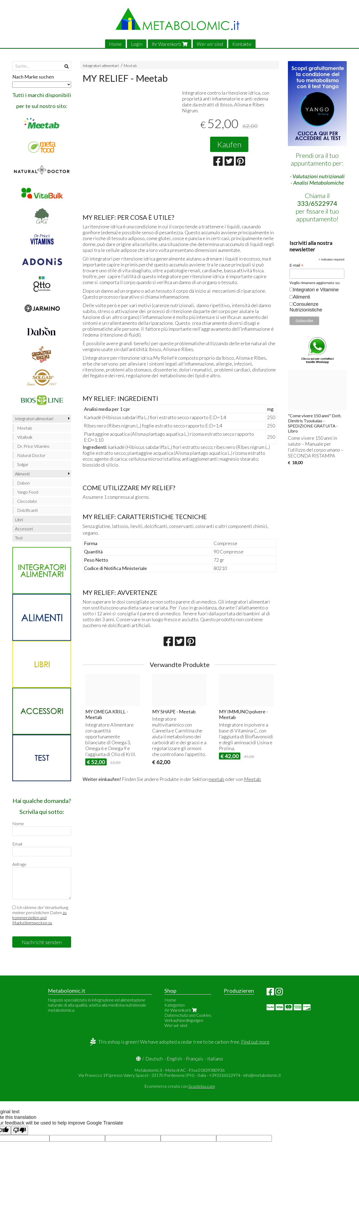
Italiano (215, 1059)
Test (19, 537)
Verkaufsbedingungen (183, 1020)
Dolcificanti (27, 510)
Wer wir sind (210, 44)
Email (17, 843)
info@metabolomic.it (262, 1075)
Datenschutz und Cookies (187, 1015)
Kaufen (229, 144)
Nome (18, 823)
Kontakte (242, 44)
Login (136, 44)
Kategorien (174, 1004)
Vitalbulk (25, 437)
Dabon (23, 482)
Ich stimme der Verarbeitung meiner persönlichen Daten (40, 915)
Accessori (24, 528)
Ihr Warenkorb (169, 44)
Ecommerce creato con (179, 1086)
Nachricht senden (42, 942)
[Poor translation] (19, 1130)
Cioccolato (27, 501)
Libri (19, 519)
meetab (216, 779)
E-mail (296, 265)
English (174, 1059)
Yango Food (27, 491)
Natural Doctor (31, 455)
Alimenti (22, 473)
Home (115, 44)
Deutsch (154, 1059)
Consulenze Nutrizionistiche (305, 306)
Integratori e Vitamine (316, 289)
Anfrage (19, 864)
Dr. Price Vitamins (33, 446)
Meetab (130, 65)
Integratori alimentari (101, 65)
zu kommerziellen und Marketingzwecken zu (39, 917)
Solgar (22, 464)
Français (194, 1059)
